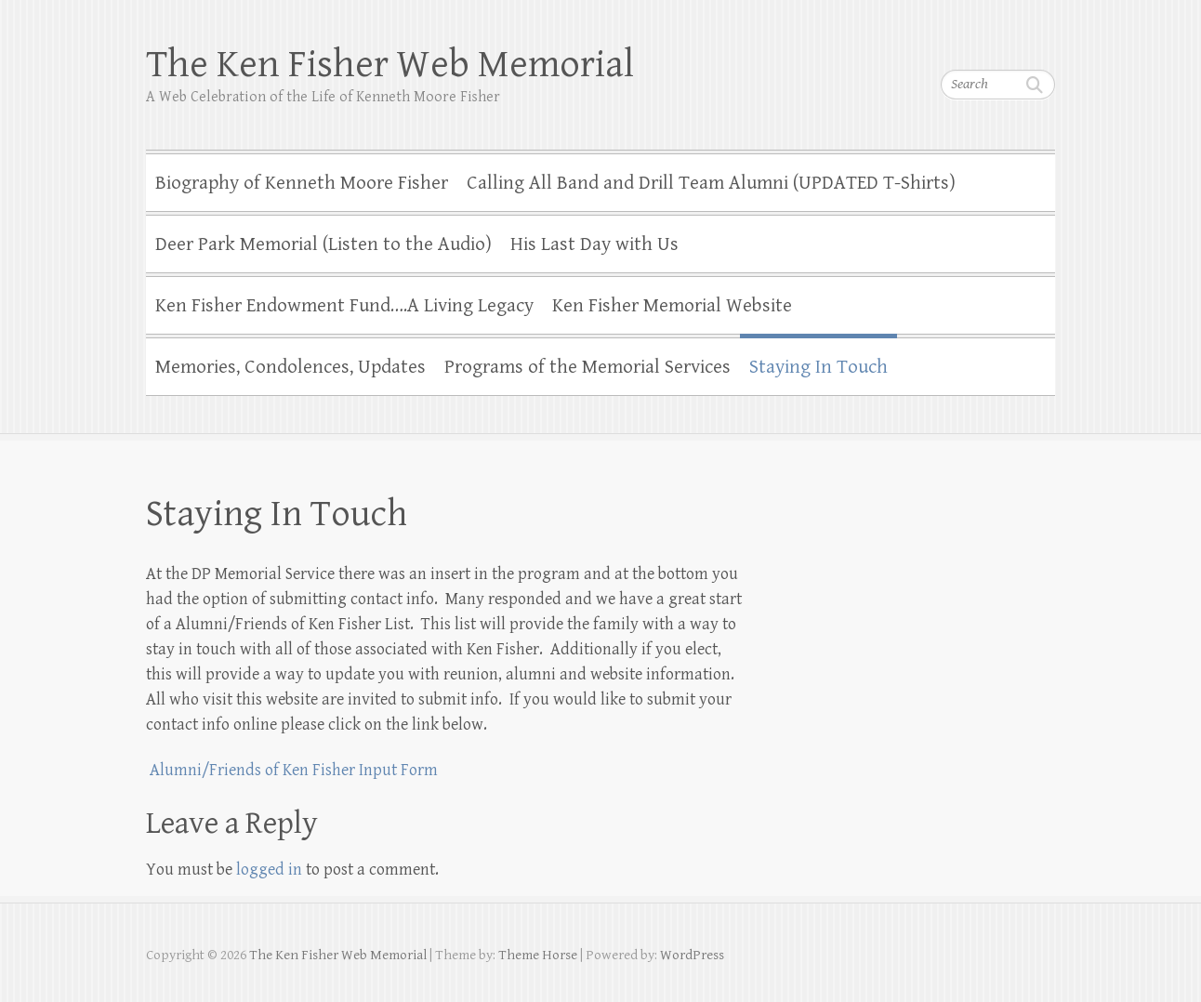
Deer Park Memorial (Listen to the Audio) (323, 244)
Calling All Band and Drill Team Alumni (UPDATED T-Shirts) (711, 183)
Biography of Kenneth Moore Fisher (301, 183)
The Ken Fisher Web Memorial (390, 64)
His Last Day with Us (594, 244)
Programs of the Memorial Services (587, 367)
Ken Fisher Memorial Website (672, 306)
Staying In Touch (818, 367)
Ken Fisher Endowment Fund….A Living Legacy (344, 306)
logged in (269, 869)
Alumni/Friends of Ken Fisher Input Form (292, 770)
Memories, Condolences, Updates (290, 367)
